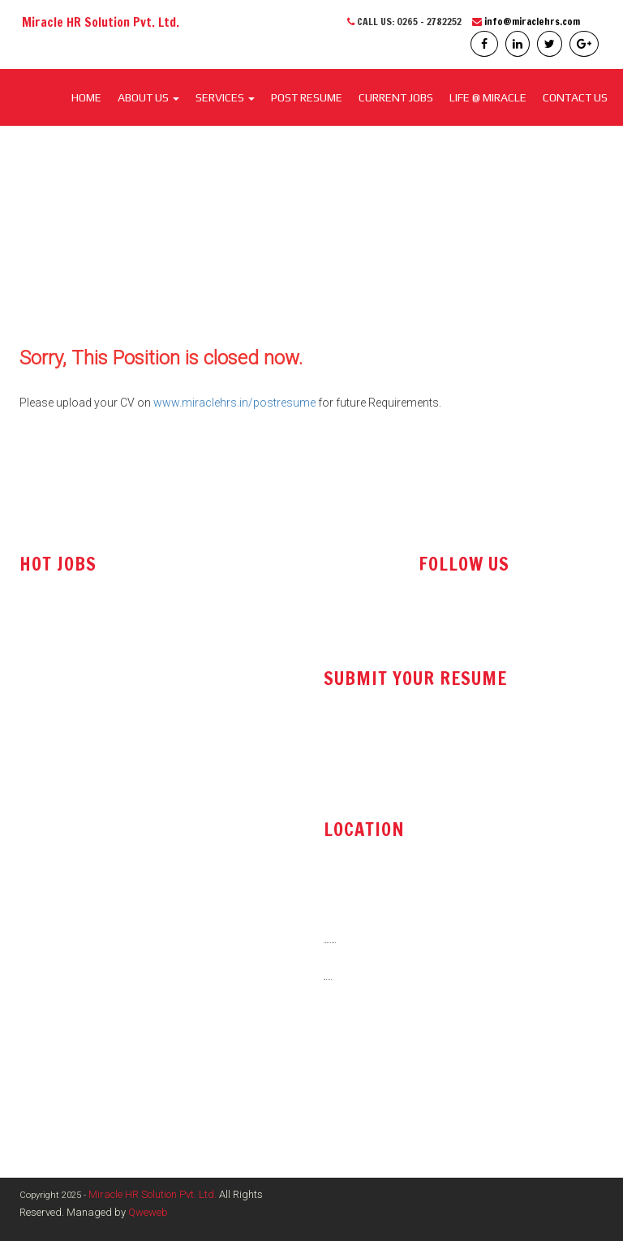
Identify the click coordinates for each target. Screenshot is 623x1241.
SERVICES (225, 97)
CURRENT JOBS (396, 97)
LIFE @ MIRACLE (487, 97)
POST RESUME (306, 97)
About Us (148, 97)
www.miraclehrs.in (376, 1086)
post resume (362, 784)
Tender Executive (62, 780)
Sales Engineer (56, 715)
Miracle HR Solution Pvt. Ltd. (152, 1194)
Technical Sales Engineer (82, 682)
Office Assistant (60, 748)
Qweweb (148, 1212)
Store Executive (58, 813)
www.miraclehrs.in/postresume (234, 402)
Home (86, 97)
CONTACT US (575, 97)
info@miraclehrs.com (532, 21)
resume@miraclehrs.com (394, 744)
